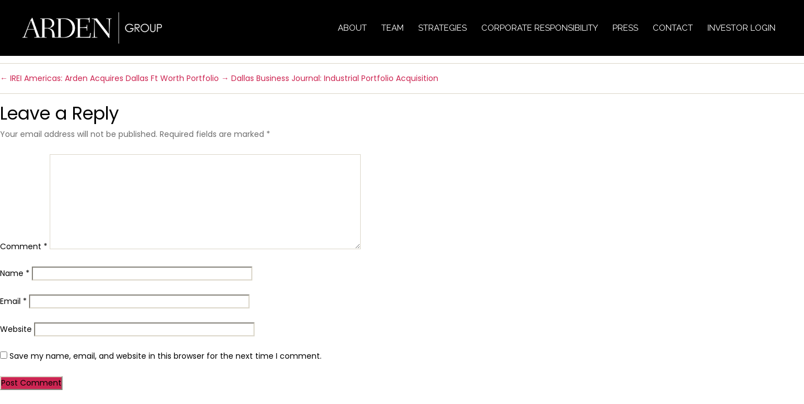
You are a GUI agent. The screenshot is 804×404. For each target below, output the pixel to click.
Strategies (442, 28)
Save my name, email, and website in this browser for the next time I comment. (165, 356)
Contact (673, 28)
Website (16, 329)
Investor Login (741, 28)
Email (13, 301)
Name (15, 273)
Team (392, 28)
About (352, 28)
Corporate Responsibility (539, 28)
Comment (23, 246)
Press (625, 28)
